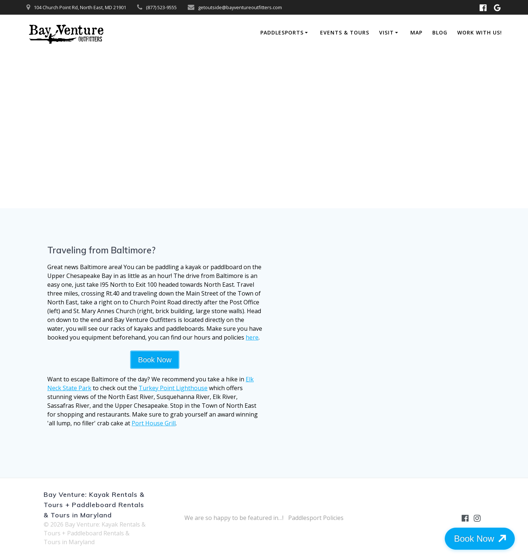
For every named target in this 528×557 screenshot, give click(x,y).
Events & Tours (344, 32)
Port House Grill (154, 423)
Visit (386, 32)
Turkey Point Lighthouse (173, 388)
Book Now (154, 360)
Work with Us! (479, 32)
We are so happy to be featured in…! (233, 518)
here (252, 337)
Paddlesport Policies (316, 518)
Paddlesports (282, 32)
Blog (439, 32)
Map (416, 32)
